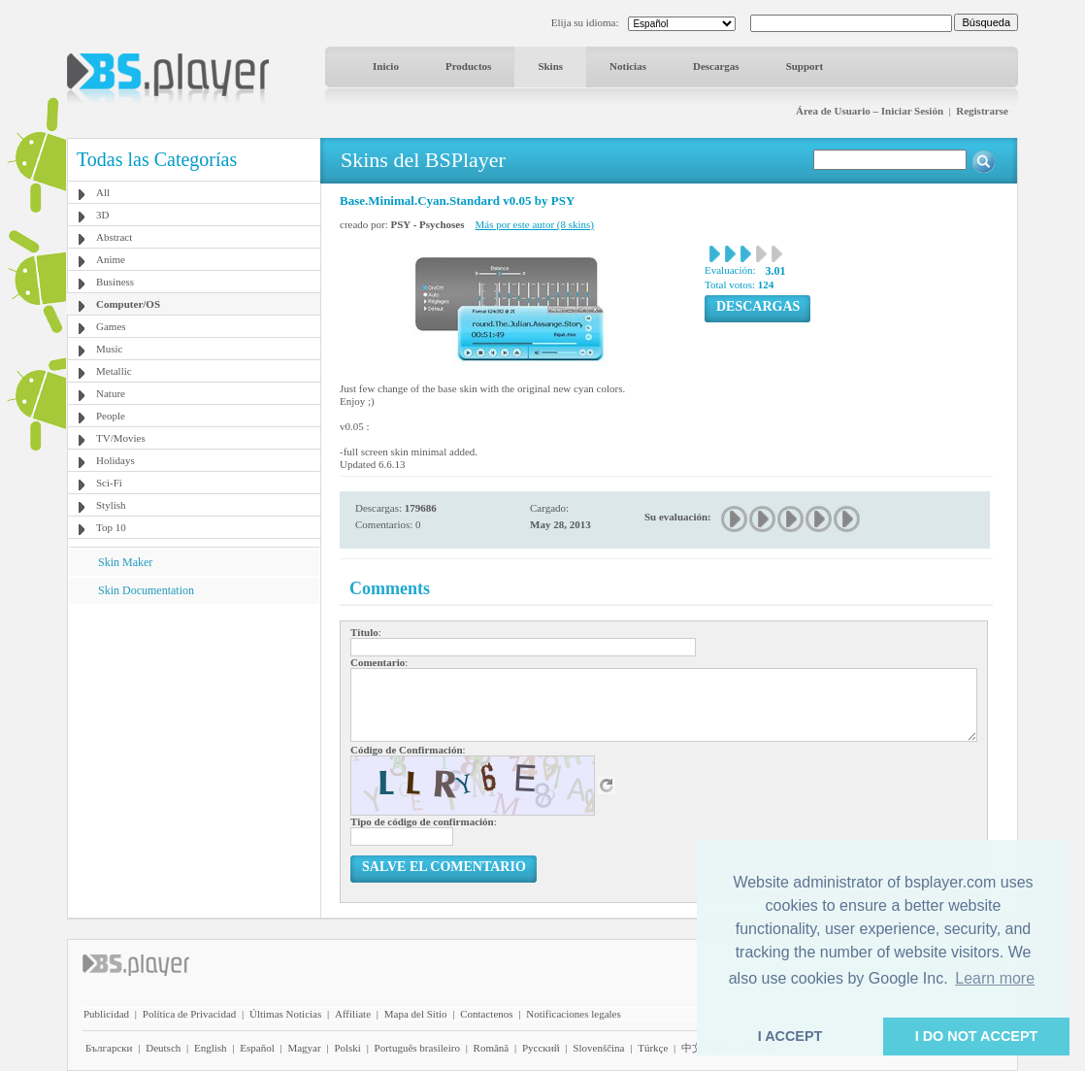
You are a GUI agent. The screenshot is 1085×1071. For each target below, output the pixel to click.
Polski (347, 1048)
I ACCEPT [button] (790, 1036)
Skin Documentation (146, 590)
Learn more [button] (995, 978)
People (110, 415)
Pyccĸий (541, 1048)
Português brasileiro (417, 1048)
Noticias (627, 66)
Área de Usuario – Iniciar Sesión (869, 111)
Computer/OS (128, 304)
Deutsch (163, 1048)
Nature (110, 393)
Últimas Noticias (285, 1014)
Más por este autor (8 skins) (535, 224)
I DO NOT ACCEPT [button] (976, 1036)
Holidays (115, 460)
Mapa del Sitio (415, 1014)
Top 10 (111, 527)
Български (109, 1048)
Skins (550, 66)
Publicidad (106, 1014)
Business (115, 281)
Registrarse (982, 111)
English (210, 1048)
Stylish (111, 505)
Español (257, 1048)
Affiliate (353, 1014)
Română (492, 1048)
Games (111, 326)
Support (805, 66)
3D (102, 214)
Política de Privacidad (190, 1014)
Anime (110, 259)
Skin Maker (125, 562)
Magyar (303, 1048)
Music (109, 348)
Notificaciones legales (573, 1014)
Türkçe (653, 1048)
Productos (468, 66)
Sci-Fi (109, 482)
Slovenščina (598, 1048)
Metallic (114, 371)
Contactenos (486, 1014)
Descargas (716, 66)
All (103, 192)
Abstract (114, 237)
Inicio (386, 66)
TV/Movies (121, 438)
